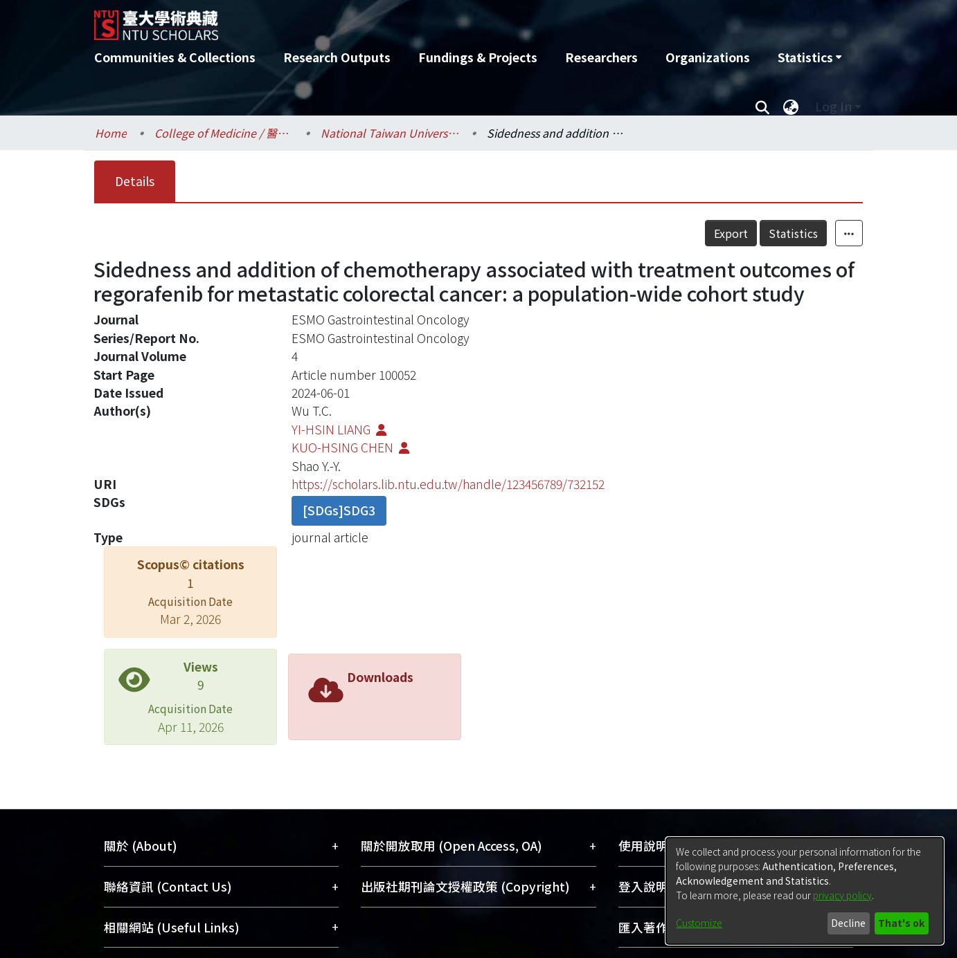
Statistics (793, 233)
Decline (848, 923)
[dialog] (804, 891)
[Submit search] (762, 106)
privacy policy (842, 895)
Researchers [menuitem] (601, 57)
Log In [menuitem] (833, 106)
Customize (699, 923)
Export (731, 233)
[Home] (404, 20)
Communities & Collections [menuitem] (175, 57)
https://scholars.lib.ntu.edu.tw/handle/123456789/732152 (448, 483)
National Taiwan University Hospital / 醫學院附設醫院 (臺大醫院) (390, 133)
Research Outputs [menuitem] (337, 57)
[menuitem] (809, 57)
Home (111, 133)
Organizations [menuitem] (707, 57)
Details (134, 181)
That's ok (901, 923)
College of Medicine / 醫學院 (223, 133)
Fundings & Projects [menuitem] (477, 57)
